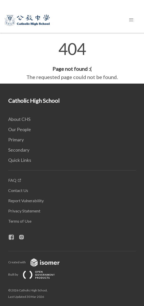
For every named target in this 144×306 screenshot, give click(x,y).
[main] (72, 61)
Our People (19, 129)
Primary (16, 139)
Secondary (18, 150)
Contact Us (18, 190)
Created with (38, 262)
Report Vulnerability (26, 200)
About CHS (19, 119)
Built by (35, 274)
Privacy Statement (24, 210)
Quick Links (19, 160)
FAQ (12, 180)
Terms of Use (19, 221)
